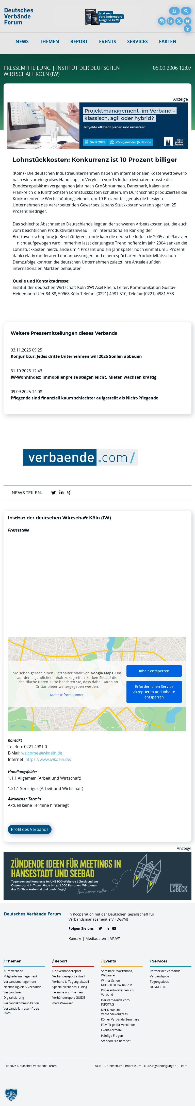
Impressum (133, 1066)
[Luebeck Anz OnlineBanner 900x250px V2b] (97, 854)
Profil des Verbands (29, 829)
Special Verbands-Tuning (69, 987)
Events (107, 41)
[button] (11, 1095)
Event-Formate (111, 1030)
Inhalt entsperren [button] (154, 671)
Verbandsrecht (14, 992)
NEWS (22, 41)
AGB (98, 1066)
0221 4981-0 (35, 746)
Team (183, 1066)
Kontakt (75, 938)
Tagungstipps (159, 981)
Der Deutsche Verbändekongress (114, 1012)
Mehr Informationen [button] (67, 695)
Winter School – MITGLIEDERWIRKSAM (116, 982)
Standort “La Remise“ (116, 1041)
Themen (49, 41)
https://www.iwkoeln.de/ (48, 759)
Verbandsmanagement (20, 981)
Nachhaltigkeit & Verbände (22, 987)
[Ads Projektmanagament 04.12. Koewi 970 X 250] (97, 105)
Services (137, 41)
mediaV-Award (62, 1003)
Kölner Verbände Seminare (120, 1019)
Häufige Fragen (112, 1035)
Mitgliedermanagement (20, 976)
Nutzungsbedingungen (160, 1066)
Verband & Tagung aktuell (70, 981)
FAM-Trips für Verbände (118, 1025)
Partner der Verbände (165, 971)
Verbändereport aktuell (68, 976)
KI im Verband (13, 971)
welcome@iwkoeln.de (41, 753)
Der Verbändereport (66, 971)
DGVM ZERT (158, 987)
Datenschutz (113, 1066)
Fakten (167, 41)
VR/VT (115, 938)
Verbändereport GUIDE (68, 997)
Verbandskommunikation (21, 1003)
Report (79, 41)
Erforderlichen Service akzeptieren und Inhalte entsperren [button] (154, 691)
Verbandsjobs (159, 976)
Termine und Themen (67, 992)
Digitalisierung (14, 997)
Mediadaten (96, 938)
